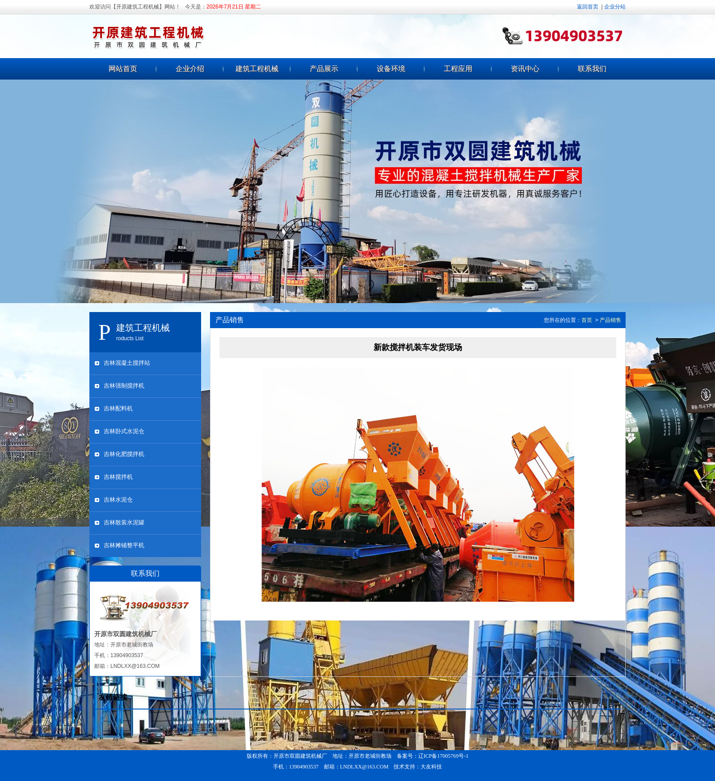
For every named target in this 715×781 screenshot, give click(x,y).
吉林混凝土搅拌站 (127, 362)
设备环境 (391, 68)
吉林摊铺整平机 (124, 545)
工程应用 (458, 68)
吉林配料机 (118, 408)
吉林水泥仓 (118, 499)
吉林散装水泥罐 (124, 522)
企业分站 (615, 7)
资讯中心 (525, 68)
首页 (586, 320)
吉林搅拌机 (118, 476)
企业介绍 (190, 68)
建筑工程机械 (257, 68)
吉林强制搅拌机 (124, 385)
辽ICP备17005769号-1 (443, 756)
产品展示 (324, 68)
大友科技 (431, 767)
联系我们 (592, 68)
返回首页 (587, 7)
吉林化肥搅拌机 (124, 454)
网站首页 (123, 68)
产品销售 (610, 320)
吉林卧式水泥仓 (124, 431)
